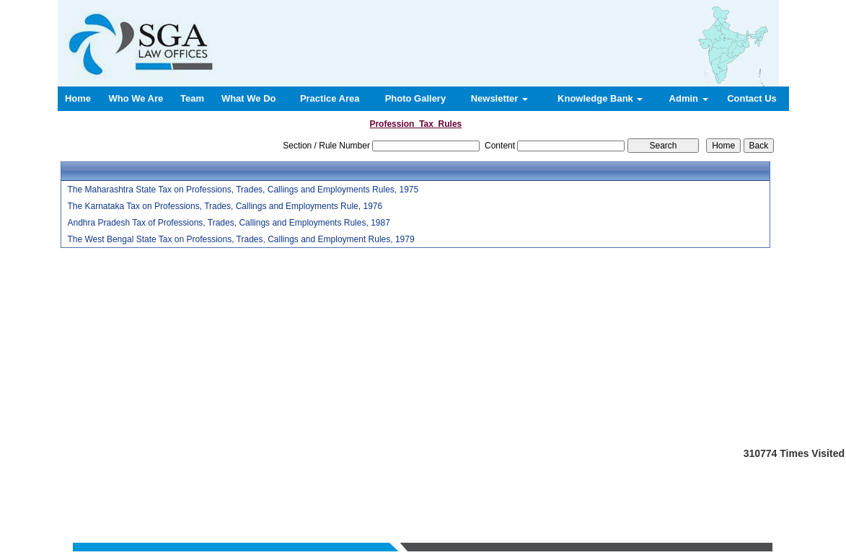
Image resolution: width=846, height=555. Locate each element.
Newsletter (499, 98)
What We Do (248, 98)
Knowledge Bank (600, 98)
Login (591, 484)
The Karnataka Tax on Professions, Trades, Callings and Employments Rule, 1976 (224, 206)
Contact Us (752, 98)
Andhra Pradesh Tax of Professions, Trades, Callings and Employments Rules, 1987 (228, 223)
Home (78, 98)
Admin (688, 98)
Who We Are (135, 98)
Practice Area (330, 98)
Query (513, 484)
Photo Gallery (415, 98)
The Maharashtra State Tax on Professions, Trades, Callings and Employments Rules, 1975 (242, 190)
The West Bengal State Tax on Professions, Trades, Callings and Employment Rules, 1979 (240, 239)
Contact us (551, 484)
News (484, 484)
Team (192, 98)
